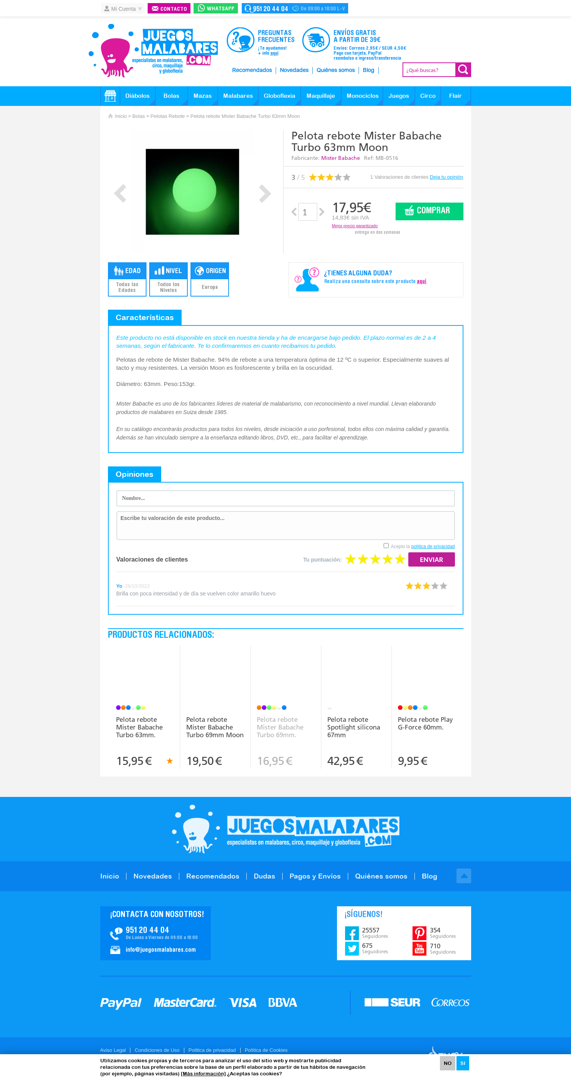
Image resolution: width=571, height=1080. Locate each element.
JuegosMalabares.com (153, 51)
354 (443, 933)
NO (447, 1063)
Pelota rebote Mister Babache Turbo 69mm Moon (215, 727)
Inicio (121, 116)
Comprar (433, 211)
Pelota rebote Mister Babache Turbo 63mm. (139, 727)
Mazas (203, 95)
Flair (455, 95)
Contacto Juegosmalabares (295, 8)
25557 (375, 933)
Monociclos (363, 95)
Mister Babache (340, 158)
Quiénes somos (336, 70)
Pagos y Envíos (315, 876)
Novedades (294, 70)
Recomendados (252, 70)
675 (375, 948)
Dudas (264, 876)
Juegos (399, 95)
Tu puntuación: (322, 559)
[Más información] (203, 1074)
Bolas (171, 95)
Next (265, 193)
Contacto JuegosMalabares (155, 933)
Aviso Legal (113, 1050)
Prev (120, 193)
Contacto (173, 9)
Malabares (238, 95)
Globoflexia (279, 95)
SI (462, 1063)
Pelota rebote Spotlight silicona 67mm (353, 727)
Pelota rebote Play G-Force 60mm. (425, 723)
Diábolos (137, 95)
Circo (428, 95)
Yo (119, 586)
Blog (368, 70)
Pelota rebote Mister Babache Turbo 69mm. (280, 727)
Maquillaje (321, 95)
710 (443, 948)
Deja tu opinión (446, 177)
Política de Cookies (266, 1050)
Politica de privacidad (212, 1050)
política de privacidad (433, 546)
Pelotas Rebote (167, 116)
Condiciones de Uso (157, 1050)
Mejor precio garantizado (355, 225)
